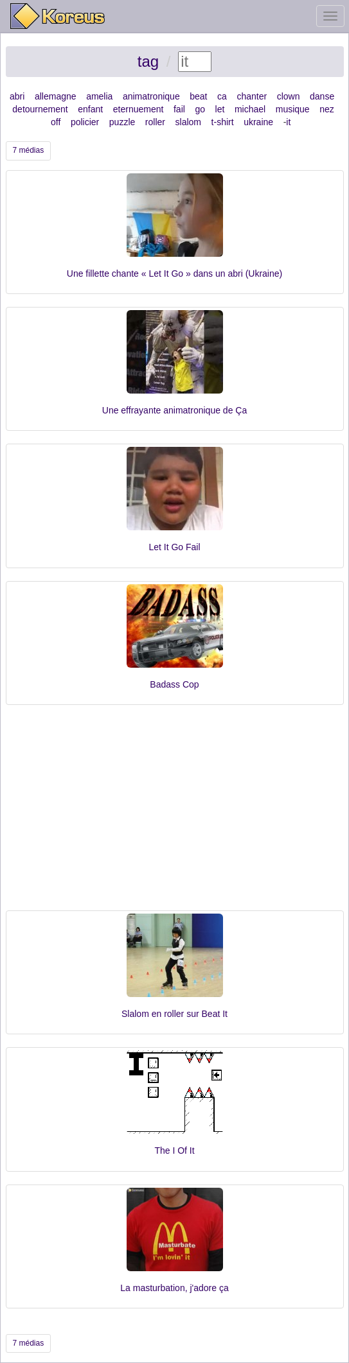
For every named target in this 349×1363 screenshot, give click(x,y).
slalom (188, 122)
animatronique (151, 96)
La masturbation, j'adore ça (174, 1288)
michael (250, 109)
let (220, 109)
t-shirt (222, 122)
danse (322, 96)
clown (288, 96)
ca (222, 96)
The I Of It (174, 1150)
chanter (252, 96)
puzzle (122, 122)
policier (85, 122)
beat (198, 96)
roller (155, 122)
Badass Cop (174, 684)
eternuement (138, 109)
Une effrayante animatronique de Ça (174, 410)
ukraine (258, 122)
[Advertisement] (175, 814)
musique (293, 109)
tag (148, 61)
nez (326, 109)
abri (17, 96)
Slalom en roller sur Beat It (174, 1014)
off (55, 122)
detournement (39, 109)
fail (179, 109)
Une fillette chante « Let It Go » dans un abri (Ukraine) (174, 273)
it (288, 122)
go (200, 109)
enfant (90, 109)
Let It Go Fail (174, 547)
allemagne (55, 96)
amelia (99, 96)
